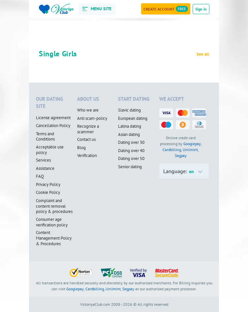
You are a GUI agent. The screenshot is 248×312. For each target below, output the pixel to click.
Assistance (45, 168)
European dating (132, 118)
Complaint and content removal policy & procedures (54, 206)
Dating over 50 (131, 158)
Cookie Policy (48, 192)
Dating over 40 (131, 150)
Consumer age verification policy (52, 222)
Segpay (181, 155)
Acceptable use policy (50, 149)
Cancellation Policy (53, 125)
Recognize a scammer (88, 129)
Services (43, 160)
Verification (87, 155)
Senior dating (130, 166)
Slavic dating (129, 110)
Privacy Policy (48, 184)
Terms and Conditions (45, 136)
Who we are (88, 110)
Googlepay (192, 143)
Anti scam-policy (92, 118)
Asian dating (129, 134)
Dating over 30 (131, 142)
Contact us (86, 139)
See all (203, 54)
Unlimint (190, 149)
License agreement (53, 117)
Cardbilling (172, 149)
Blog (81, 147)
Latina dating (129, 126)
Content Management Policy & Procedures (54, 238)
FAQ (40, 176)
